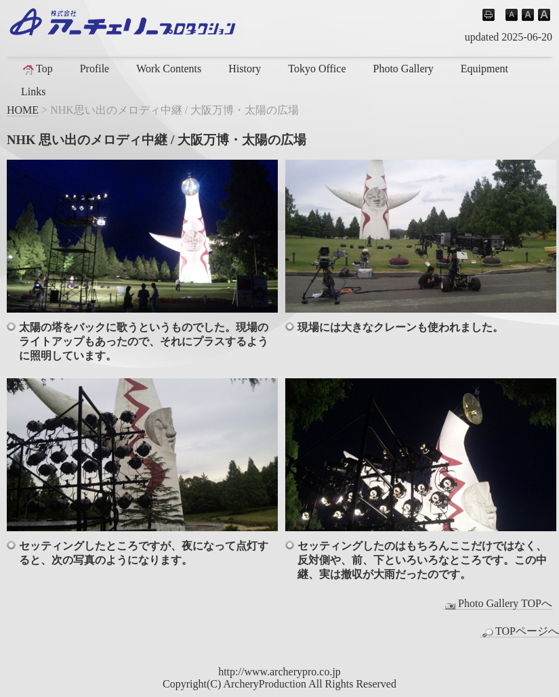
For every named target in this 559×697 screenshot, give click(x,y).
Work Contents (168, 68)
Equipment (484, 68)
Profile (95, 68)
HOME (23, 110)
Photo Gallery (403, 68)
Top (37, 69)
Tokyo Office (317, 68)
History (244, 68)
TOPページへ (519, 631)
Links (33, 91)
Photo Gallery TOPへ (497, 604)
